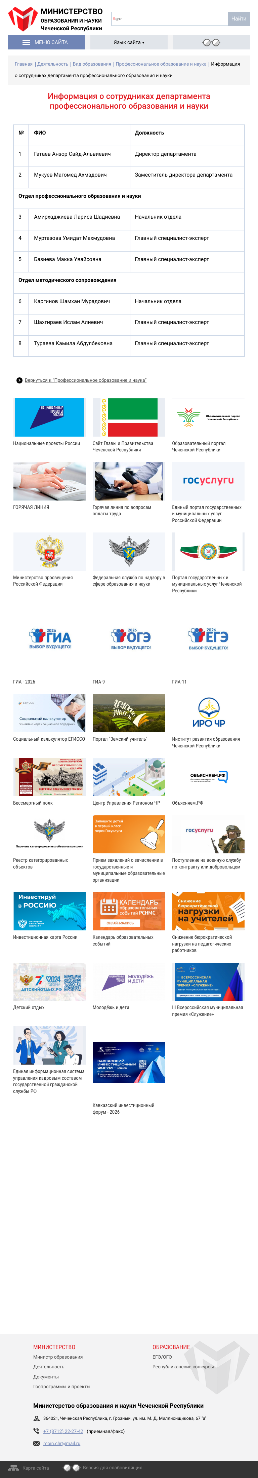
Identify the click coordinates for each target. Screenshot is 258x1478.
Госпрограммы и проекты (61, 1387)
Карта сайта (36, 1468)
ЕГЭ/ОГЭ (162, 1357)
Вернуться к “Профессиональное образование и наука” (85, 380)
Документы (46, 1377)
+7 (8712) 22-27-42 (63, 1431)
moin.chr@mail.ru (61, 1443)
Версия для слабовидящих (112, 1468)
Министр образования (58, 1357)
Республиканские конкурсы (183, 1367)
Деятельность (48, 1367)
